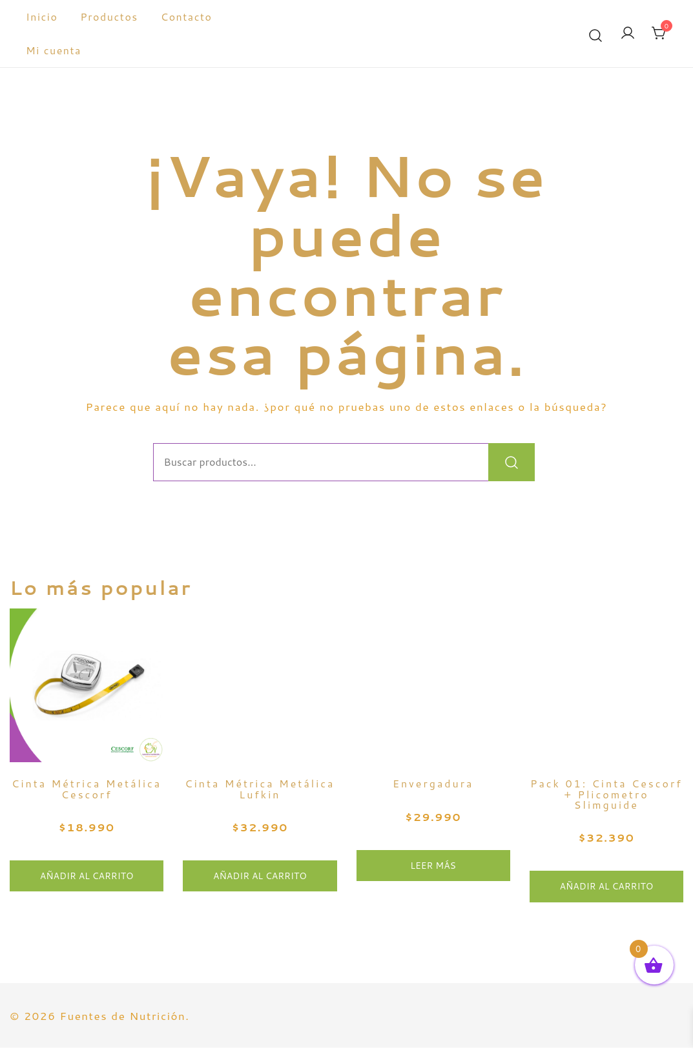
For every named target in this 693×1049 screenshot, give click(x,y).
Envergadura (433, 784)
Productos (109, 16)
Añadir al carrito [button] (87, 877)
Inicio (41, 16)
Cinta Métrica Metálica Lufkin (260, 789)
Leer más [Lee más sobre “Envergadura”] (433, 866)
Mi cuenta (53, 50)
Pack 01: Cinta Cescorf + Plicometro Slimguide (606, 795)
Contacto (186, 16)
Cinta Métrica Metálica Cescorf (86, 789)
